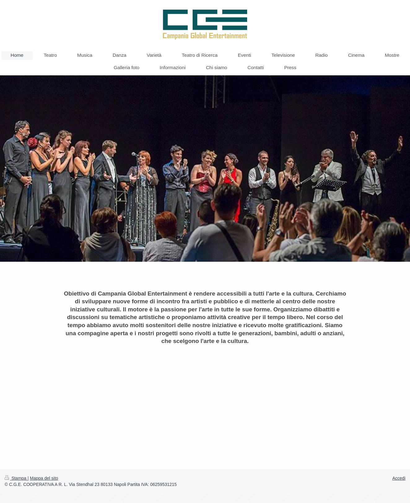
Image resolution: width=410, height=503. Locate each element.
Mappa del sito (44, 478)
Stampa (16, 478)
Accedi (398, 478)
